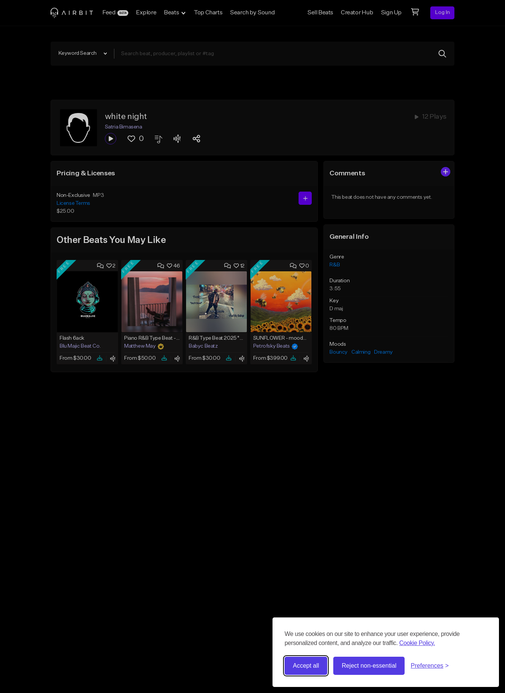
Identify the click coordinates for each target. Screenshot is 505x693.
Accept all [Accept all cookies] (306, 665)
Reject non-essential (369, 665)
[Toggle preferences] (430, 665)
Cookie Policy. (417, 643)
